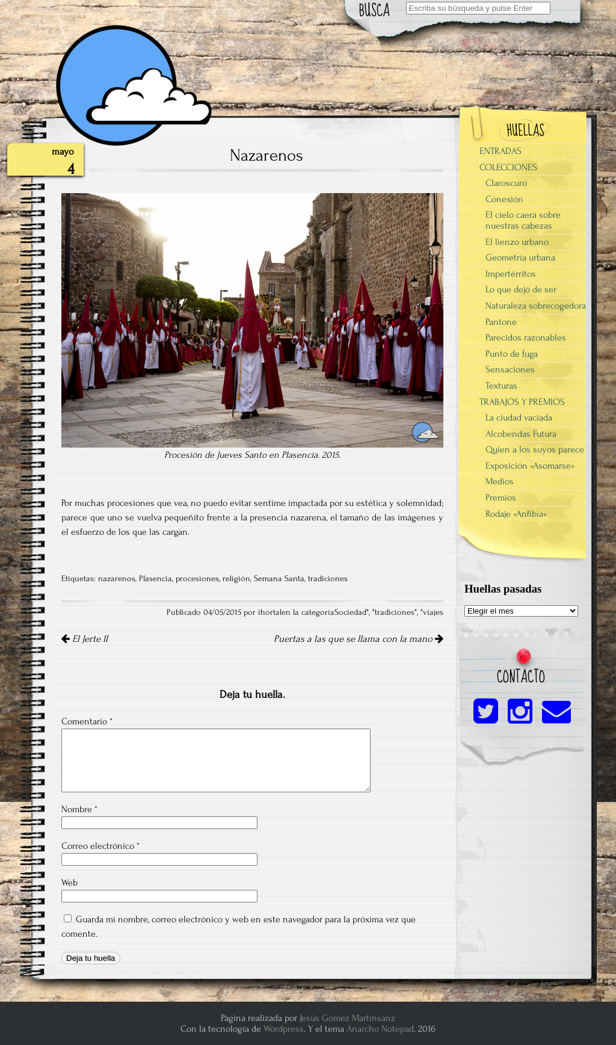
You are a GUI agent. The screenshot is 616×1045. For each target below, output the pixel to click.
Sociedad (350, 612)
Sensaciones (510, 369)
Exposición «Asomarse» (529, 465)
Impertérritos (510, 273)
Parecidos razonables (525, 337)
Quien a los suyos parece (534, 449)
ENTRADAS (500, 151)
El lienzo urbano (517, 241)
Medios (499, 481)
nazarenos (116, 579)
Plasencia (155, 579)
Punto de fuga (511, 353)
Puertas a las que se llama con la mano (358, 638)
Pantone (501, 321)
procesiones (197, 579)
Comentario (86, 721)
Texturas (501, 385)
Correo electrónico (100, 845)
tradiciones (328, 579)
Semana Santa (279, 579)
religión (236, 579)
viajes (433, 612)
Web (69, 882)
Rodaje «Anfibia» (516, 513)
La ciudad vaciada (518, 417)
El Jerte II (84, 638)
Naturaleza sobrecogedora (535, 305)
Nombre (79, 809)
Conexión (504, 199)
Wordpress (283, 1028)
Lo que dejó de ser (520, 289)
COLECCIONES (508, 167)
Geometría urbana (520, 257)
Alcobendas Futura (520, 433)
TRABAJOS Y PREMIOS (522, 401)
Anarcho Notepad (380, 1028)
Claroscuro (506, 182)
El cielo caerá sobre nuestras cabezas (523, 220)
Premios (500, 497)
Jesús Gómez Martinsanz (347, 1018)
